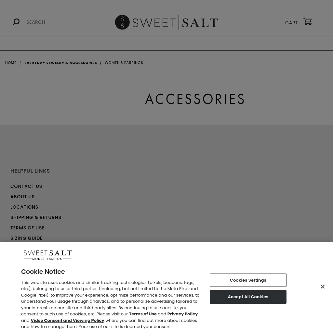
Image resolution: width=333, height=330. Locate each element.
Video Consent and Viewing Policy (67, 323)
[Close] (322, 289)
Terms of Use (143, 316)
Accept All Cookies (248, 299)
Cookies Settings (248, 282)
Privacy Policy (182, 316)
